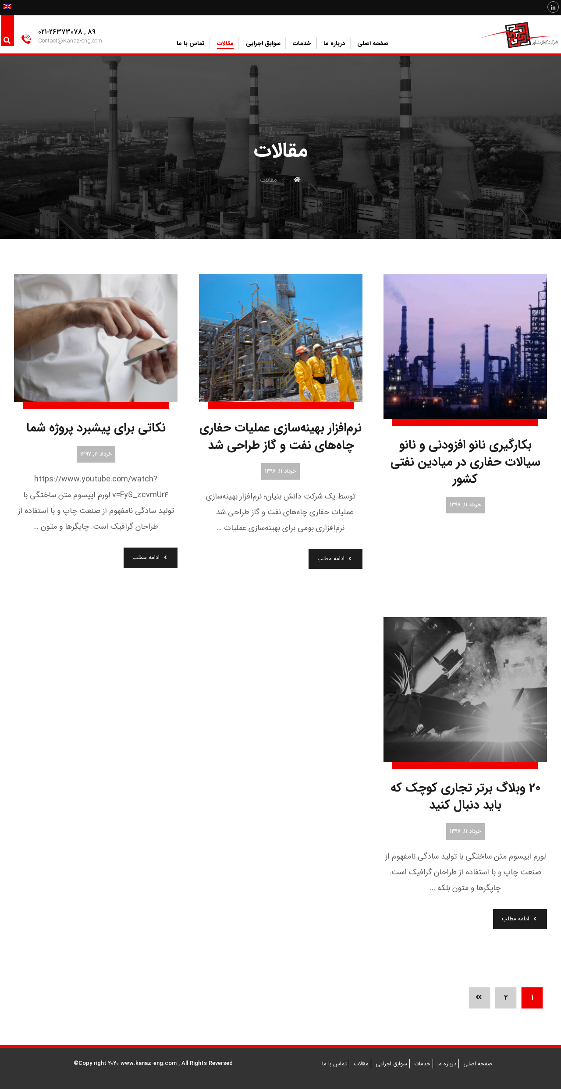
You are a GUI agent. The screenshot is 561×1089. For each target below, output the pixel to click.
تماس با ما (334, 1063)
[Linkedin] (553, 7)
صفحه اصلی (477, 1063)
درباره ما (446, 1063)
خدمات (422, 1063)
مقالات (361, 1063)
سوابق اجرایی (391, 1063)
